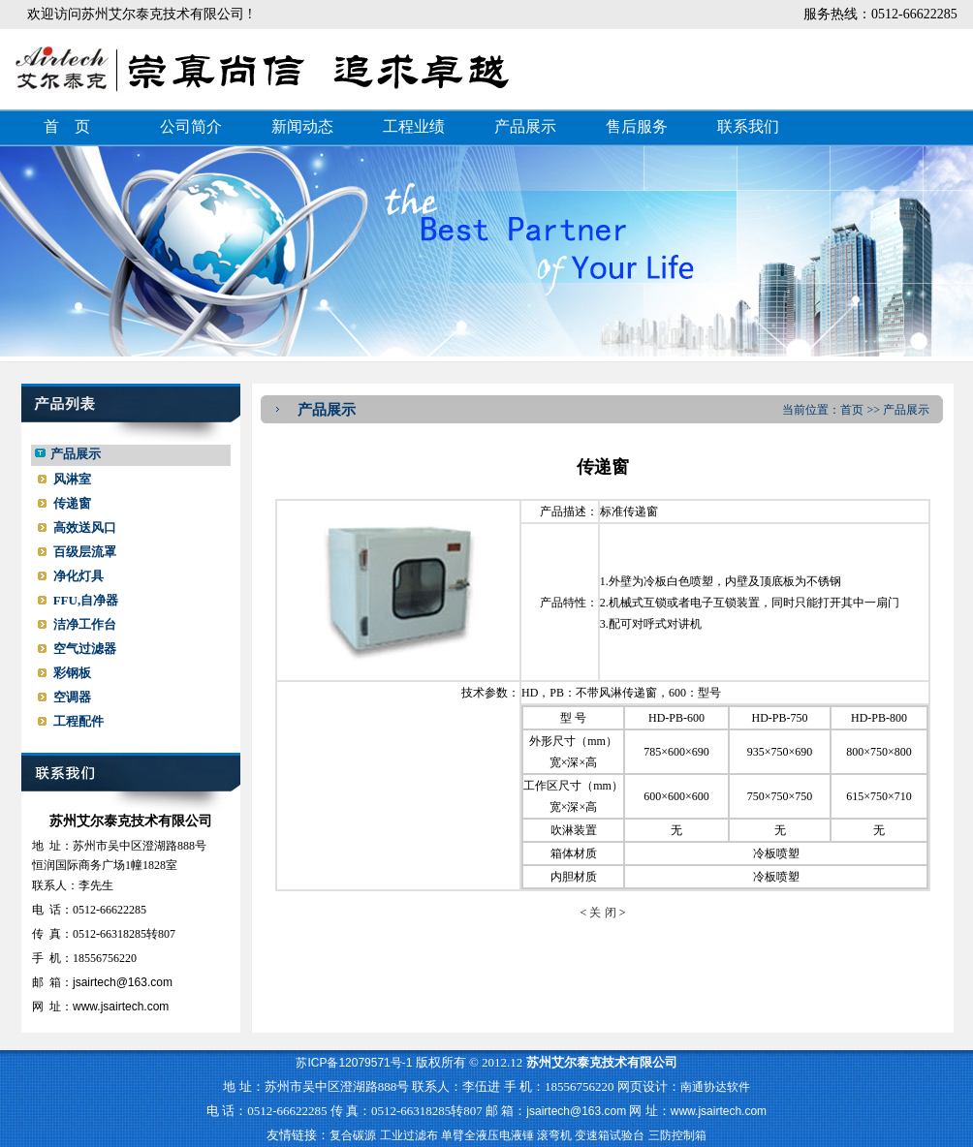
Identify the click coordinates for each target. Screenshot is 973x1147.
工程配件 (78, 721)
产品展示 (525, 126)
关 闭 (602, 912)
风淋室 (72, 479)
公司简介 (191, 126)
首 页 (67, 126)
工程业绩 (414, 126)
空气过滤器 (84, 648)
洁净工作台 (84, 624)
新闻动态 (302, 126)
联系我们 (748, 126)
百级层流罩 (84, 551)
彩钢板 (72, 673)
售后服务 (637, 126)
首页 (851, 410)
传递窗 (72, 503)
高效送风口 (84, 527)
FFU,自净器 (86, 600)
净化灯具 (78, 576)
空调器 (72, 697)
